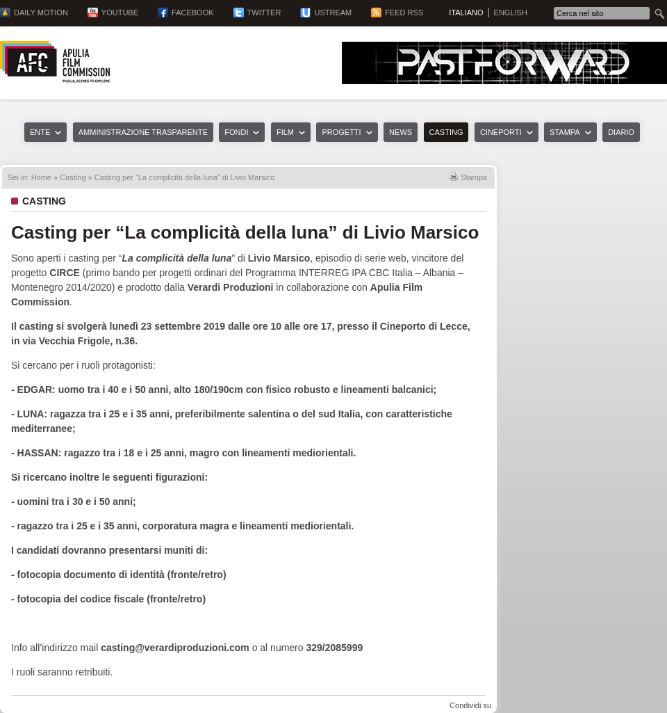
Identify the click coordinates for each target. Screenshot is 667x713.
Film (285, 132)
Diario (621, 132)
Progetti (341, 132)
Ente (40, 132)
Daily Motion (41, 12)
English (510, 12)
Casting (446, 132)
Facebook (193, 12)
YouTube (119, 12)
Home (41, 177)
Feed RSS (404, 12)
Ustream (333, 12)
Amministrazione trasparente (143, 132)
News (400, 132)
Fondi (236, 132)
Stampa (565, 132)
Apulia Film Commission (55, 61)
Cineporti (501, 132)
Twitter (264, 12)
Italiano (466, 12)
